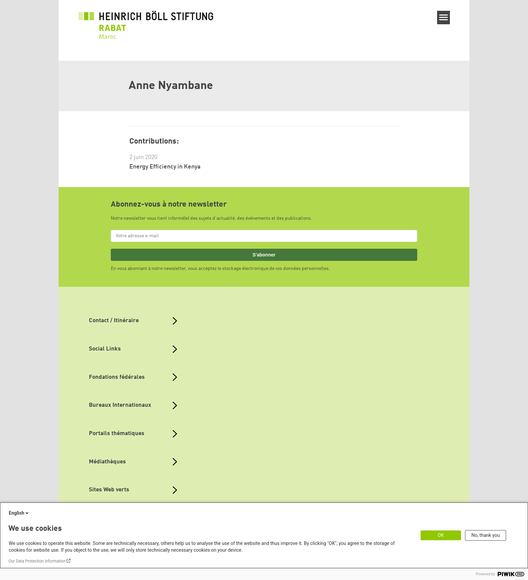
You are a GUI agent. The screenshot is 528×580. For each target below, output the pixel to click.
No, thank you (485, 535)
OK (441, 535)
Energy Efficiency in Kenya (165, 167)
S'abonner (264, 254)
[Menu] (443, 17)
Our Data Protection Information (37, 561)
